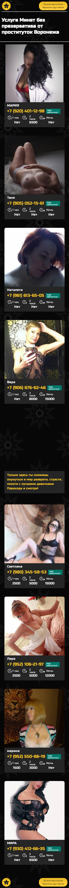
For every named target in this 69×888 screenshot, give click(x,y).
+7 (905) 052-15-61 (33, 203)
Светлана (14, 566)
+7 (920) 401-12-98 (33, 111)
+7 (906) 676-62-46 (34, 387)
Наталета (15, 290)
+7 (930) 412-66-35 (34, 848)
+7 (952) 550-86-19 (34, 756)
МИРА (12, 843)
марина (13, 751)
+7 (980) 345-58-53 (35, 572)
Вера (11, 382)
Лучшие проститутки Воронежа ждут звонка (53, 6)
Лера (11, 659)
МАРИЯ (13, 105)
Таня (11, 198)
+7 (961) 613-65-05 (33, 295)
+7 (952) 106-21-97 (33, 664)
